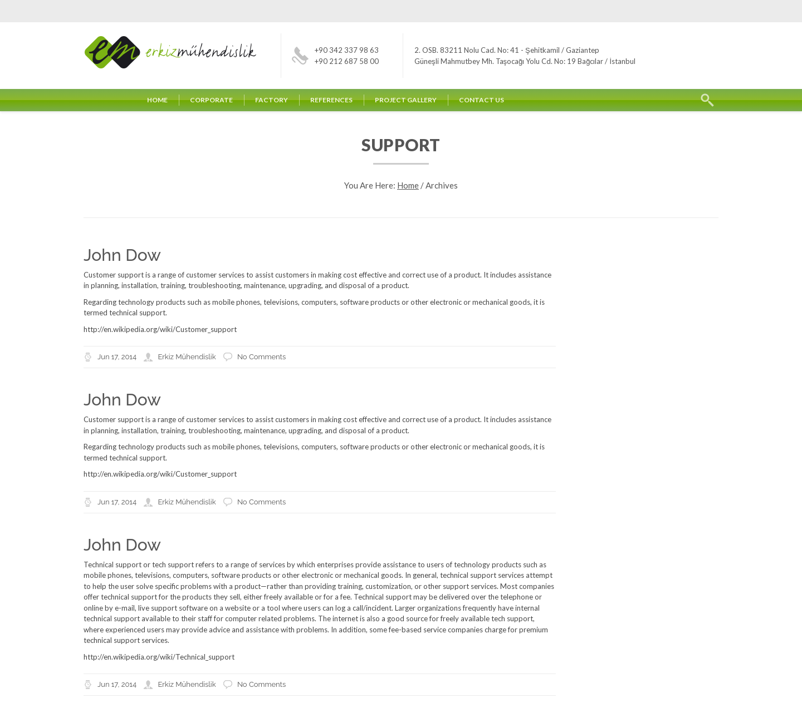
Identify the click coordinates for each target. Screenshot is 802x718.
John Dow (122, 255)
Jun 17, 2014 (116, 357)
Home (408, 185)
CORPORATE (211, 100)
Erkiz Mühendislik (187, 357)
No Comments (261, 357)
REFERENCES (331, 100)
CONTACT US (481, 100)
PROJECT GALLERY (406, 100)
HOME (157, 100)
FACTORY (271, 100)
